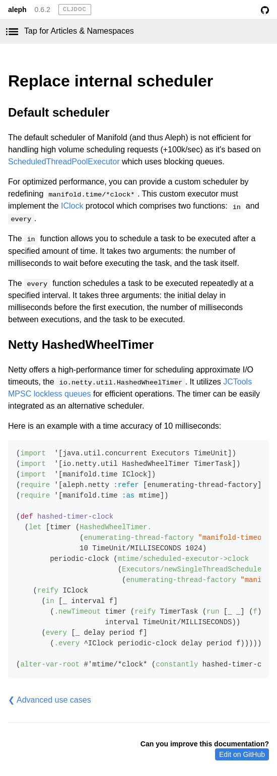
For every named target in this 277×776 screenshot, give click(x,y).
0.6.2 (42, 10)
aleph (17, 10)
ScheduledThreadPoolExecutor (63, 161)
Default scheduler (58, 112)
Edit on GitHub (242, 754)
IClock (72, 206)
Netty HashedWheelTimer (81, 344)
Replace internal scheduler (110, 81)
